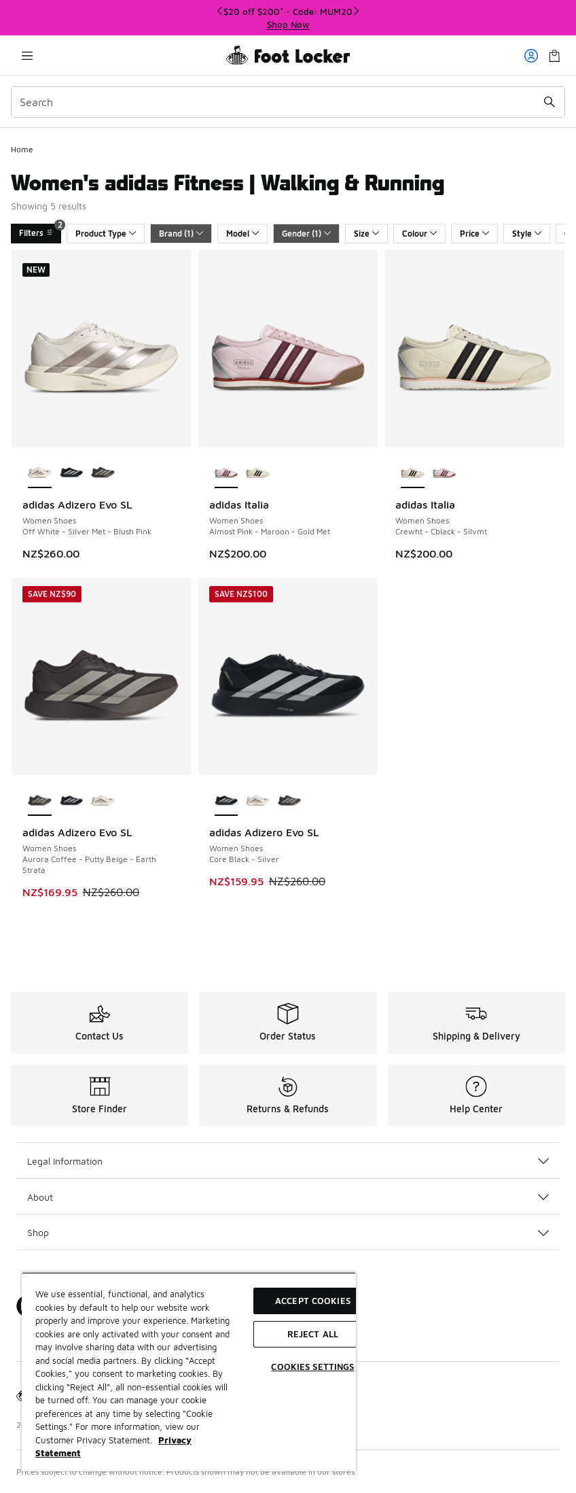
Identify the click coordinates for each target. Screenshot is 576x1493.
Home (22, 149)
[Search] (288, 102)
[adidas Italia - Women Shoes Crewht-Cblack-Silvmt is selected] (413, 473)
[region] (189, 1371)
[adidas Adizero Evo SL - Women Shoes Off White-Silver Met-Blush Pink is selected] (40, 473)
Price (474, 233)
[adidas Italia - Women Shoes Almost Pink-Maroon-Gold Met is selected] (226, 473)
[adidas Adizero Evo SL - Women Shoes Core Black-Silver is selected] (226, 801)
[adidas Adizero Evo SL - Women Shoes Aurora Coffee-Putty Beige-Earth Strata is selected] (40, 801)
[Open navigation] (27, 55)
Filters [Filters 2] (40, 231)
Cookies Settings (312, 1366)
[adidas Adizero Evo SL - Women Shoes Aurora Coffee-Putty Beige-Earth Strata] (103, 473)
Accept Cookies (312, 1300)
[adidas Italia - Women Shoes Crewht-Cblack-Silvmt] (258, 473)
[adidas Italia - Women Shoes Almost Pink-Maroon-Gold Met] (444, 473)
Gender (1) (306, 233)
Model (242, 233)
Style (526, 233)
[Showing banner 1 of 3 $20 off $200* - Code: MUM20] (288, 18)
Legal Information (288, 1161)
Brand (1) (181, 233)
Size (366, 233)
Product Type (105, 233)
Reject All (312, 1333)
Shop (288, 1232)
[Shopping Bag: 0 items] (554, 55)
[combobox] (288, 102)
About (288, 1197)
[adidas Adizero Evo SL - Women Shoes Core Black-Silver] (72, 473)
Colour (419, 233)
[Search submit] (549, 102)
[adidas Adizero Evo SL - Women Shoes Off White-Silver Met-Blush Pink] (103, 801)
